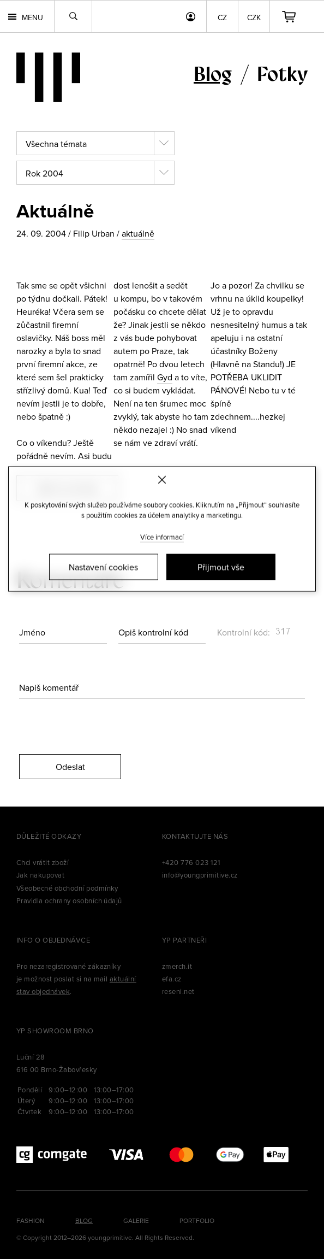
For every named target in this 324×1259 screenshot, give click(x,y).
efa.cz (172, 979)
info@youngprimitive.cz (200, 875)
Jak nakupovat (40, 875)
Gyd (164, 377)
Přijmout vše (220, 567)
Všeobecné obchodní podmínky (67, 888)
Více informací (162, 537)
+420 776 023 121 (191, 862)
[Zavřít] (162, 480)
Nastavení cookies (103, 567)
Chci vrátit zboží (42, 862)
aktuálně (138, 233)
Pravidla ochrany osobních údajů (69, 900)
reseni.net (178, 991)
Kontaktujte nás (195, 836)
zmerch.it (177, 966)
